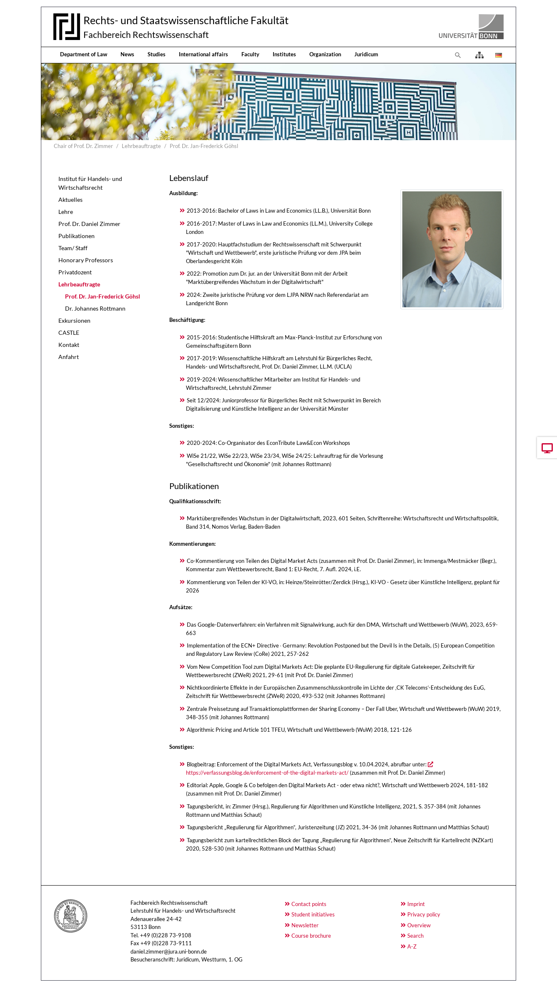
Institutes (284, 54)
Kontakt (68, 344)
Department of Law (83, 54)
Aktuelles (70, 199)
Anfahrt (68, 356)
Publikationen (76, 235)
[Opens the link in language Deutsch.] (498, 55)
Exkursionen (74, 320)
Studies (157, 54)
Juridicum (366, 54)
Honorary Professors (85, 260)
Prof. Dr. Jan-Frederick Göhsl (102, 296)
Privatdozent (75, 272)
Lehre (65, 211)
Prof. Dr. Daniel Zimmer (89, 223)
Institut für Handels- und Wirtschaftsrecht (90, 183)
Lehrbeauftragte (79, 284)
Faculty (250, 54)
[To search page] (458, 55)
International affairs (203, 54)
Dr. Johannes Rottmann (95, 308)
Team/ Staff (73, 247)
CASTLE (68, 332)
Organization (325, 54)
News (127, 54)
